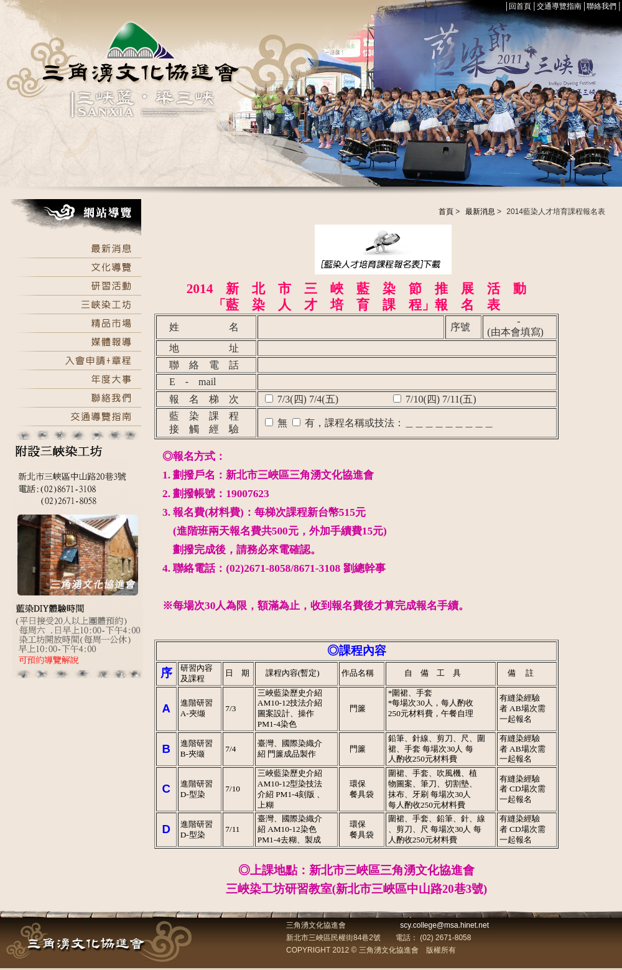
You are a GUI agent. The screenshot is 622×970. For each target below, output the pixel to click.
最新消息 (480, 211)
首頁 (446, 211)
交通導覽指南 (559, 6)
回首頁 (520, 6)
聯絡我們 (601, 6)
